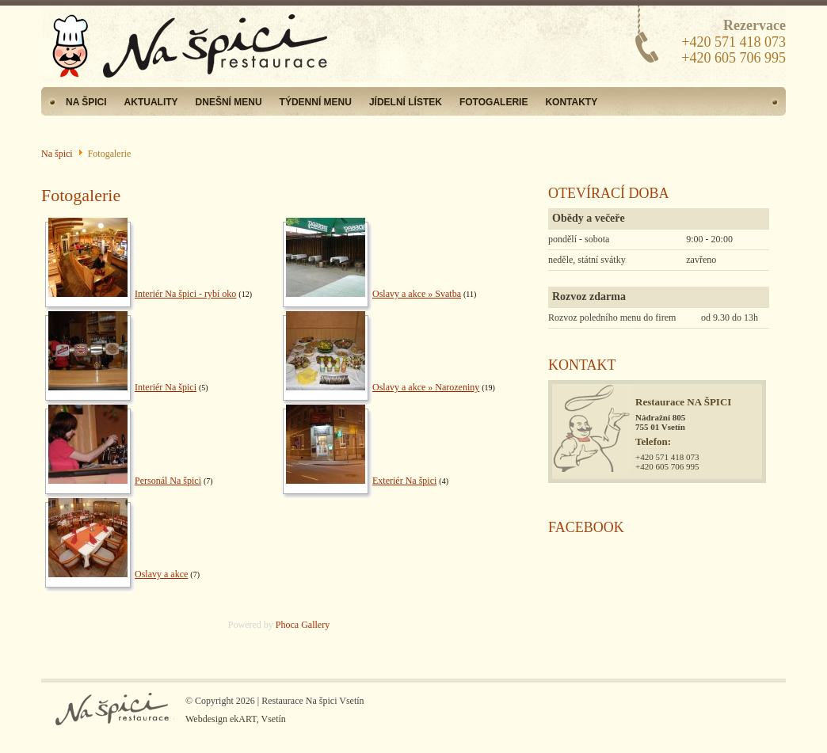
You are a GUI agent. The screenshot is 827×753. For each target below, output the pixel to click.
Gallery (315, 624)
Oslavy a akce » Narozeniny (425, 387)
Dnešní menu (229, 102)
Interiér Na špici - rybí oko (185, 293)
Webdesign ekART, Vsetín (235, 718)
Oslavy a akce (161, 574)
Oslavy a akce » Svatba (416, 293)
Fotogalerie (493, 102)
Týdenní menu (316, 102)
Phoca (287, 624)
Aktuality (151, 102)
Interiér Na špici (165, 387)
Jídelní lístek (405, 102)
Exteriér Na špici (404, 480)
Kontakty (571, 102)
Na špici (86, 102)
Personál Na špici (168, 480)
